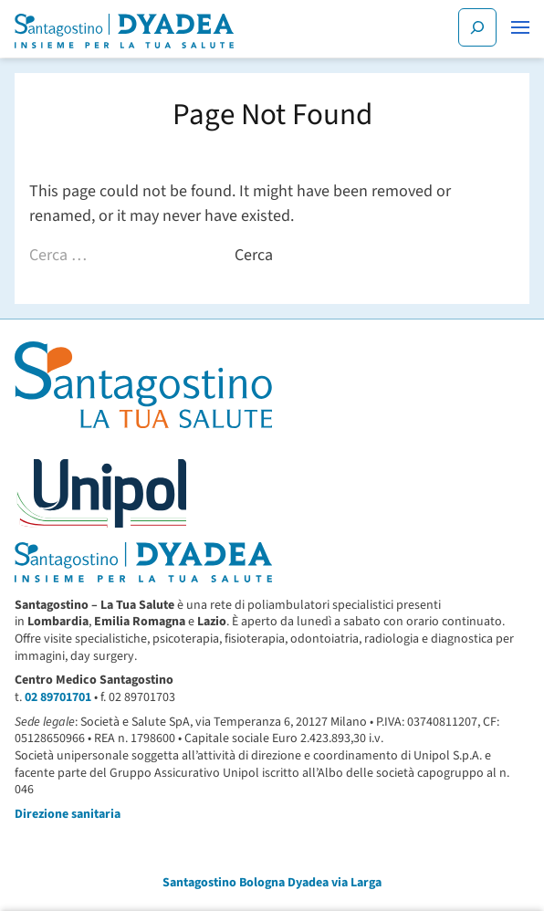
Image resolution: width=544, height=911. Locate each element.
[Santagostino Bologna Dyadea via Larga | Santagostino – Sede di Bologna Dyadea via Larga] (124, 30)
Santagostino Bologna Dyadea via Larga (272, 883)
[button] (520, 27)
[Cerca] (477, 27)
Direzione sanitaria (67, 814)
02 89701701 (58, 697)
